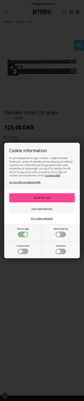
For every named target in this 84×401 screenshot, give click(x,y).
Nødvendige (23, 232)
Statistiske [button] (61, 249)
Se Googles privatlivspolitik (24, 182)
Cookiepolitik (52, 175)
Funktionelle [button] (23, 249)
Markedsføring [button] (61, 232)
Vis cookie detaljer (42, 218)
